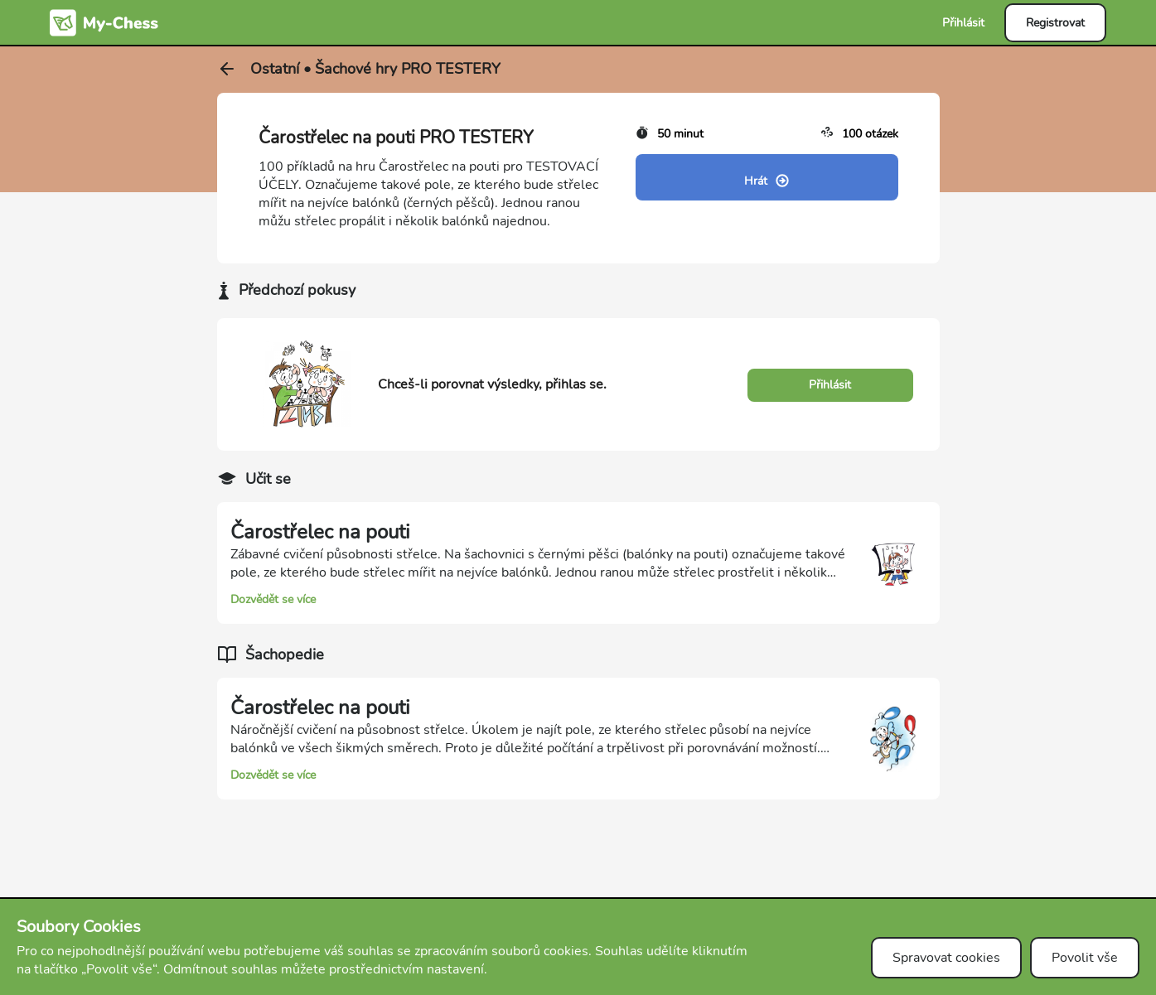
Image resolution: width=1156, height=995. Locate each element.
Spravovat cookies (946, 958)
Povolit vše (1085, 958)
